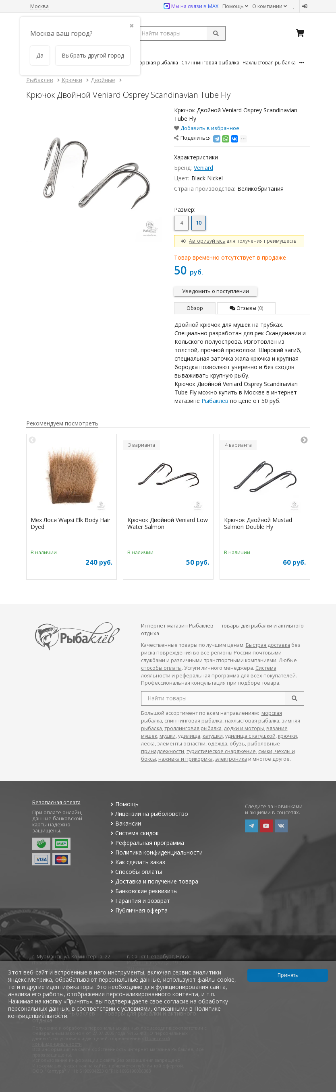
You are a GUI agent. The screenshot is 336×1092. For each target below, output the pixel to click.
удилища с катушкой (250, 736)
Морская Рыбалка (156, 62)
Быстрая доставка (268, 645)
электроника (231, 759)
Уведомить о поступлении (215, 291)
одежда (217, 743)
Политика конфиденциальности (156, 852)
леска (148, 743)
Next (304, 440)
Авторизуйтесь (207, 240)
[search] (294, 698)
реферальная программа (207, 675)
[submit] (216, 33)
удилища (189, 736)
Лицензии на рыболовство (148, 813)
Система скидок (134, 833)
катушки (213, 736)
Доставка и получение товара (153, 881)
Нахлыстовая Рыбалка (269, 62)
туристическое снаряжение (221, 751)
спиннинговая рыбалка (193, 720)
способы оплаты (161, 668)
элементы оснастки (181, 743)
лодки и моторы (244, 728)
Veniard (203, 167)
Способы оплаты (135, 871)
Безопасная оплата (56, 802)
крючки (287, 736)
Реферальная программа (146, 842)
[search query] (180, 33)
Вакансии (125, 823)
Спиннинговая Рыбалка (210, 62)
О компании (269, 6)
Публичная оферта (138, 910)
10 (198, 222)
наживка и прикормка (185, 759)
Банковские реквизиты (143, 891)
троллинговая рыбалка (193, 728)
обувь (237, 743)
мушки (168, 736)
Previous (32, 440)
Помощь (235, 6)
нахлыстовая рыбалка (252, 720)
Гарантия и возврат (139, 900)
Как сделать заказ (137, 862)
